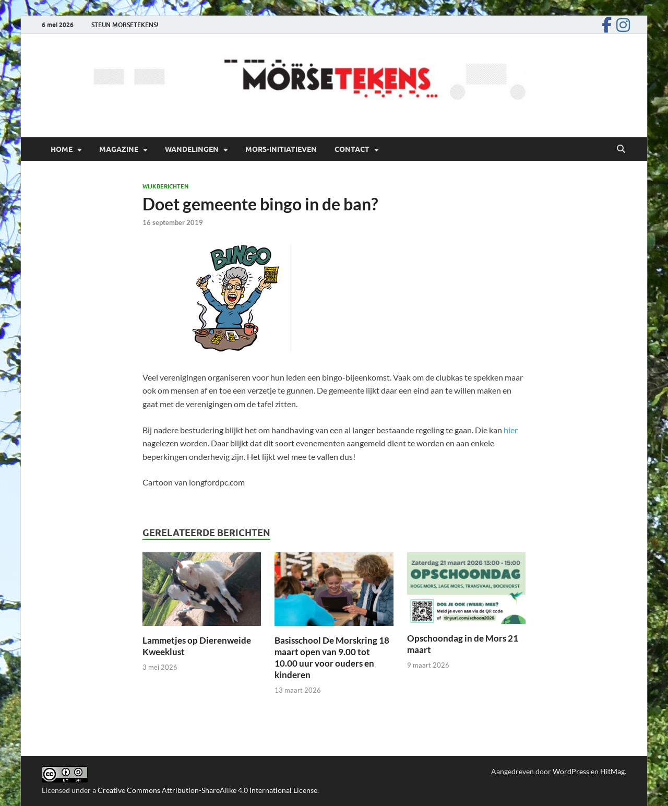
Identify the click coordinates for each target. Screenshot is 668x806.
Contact (352, 149)
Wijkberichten (165, 186)
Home (62, 149)
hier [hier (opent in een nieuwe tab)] (511, 430)
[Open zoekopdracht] (621, 149)
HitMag (612, 771)
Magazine (118, 149)
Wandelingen (192, 149)
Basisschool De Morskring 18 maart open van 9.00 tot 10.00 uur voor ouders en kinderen (332, 657)
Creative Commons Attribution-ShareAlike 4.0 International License (207, 790)
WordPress (571, 771)
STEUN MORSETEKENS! (125, 25)
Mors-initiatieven (281, 149)
